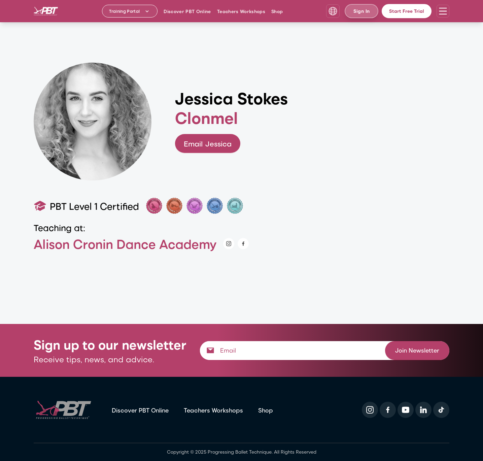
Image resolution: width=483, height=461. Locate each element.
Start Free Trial (406, 11)
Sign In (361, 11)
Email (208, 144)
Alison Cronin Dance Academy (125, 243)
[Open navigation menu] (443, 11)
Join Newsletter (417, 350)
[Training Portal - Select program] (130, 11)
